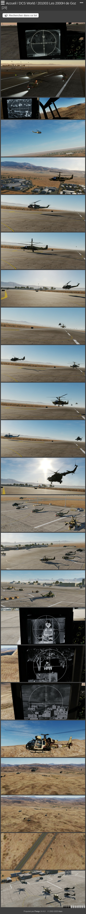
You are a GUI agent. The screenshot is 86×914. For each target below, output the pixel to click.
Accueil (11, 3)
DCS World (27, 3)
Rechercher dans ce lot (23, 15)
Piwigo (37, 911)
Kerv (60, 911)
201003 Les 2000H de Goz (56, 3)
